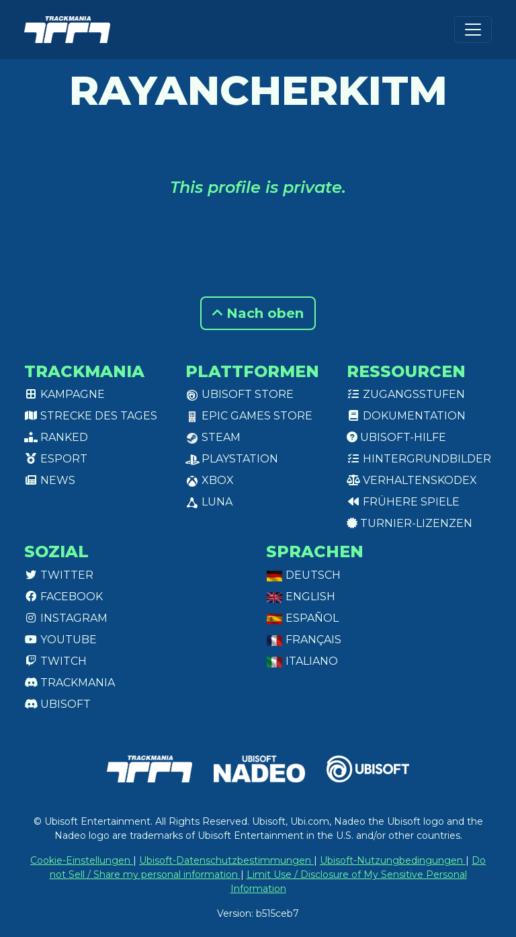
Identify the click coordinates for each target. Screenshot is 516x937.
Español (302, 618)
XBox (209, 480)
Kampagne (64, 394)
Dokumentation (406, 415)
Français (303, 639)
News (49, 480)
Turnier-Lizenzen (409, 523)
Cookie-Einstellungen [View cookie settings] (81, 860)
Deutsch (303, 575)
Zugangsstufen (406, 394)
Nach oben (258, 313)
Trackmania (69, 682)
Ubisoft (57, 704)
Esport (55, 458)
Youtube (60, 639)
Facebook (63, 596)
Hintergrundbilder (419, 458)
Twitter (58, 575)
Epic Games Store (248, 415)
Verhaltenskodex (412, 480)
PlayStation (231, 458)
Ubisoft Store (239, 394)
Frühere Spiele (403, 501)
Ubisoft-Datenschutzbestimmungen (226, 860)
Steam (213, 437)
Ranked (56, 437)
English (300, 596)
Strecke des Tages (90, 415)
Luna (208, 501)
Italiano (302, 661)
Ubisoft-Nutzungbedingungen (393, 860)
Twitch (55, 661)
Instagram (66, 618)
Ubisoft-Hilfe (396, 437)
